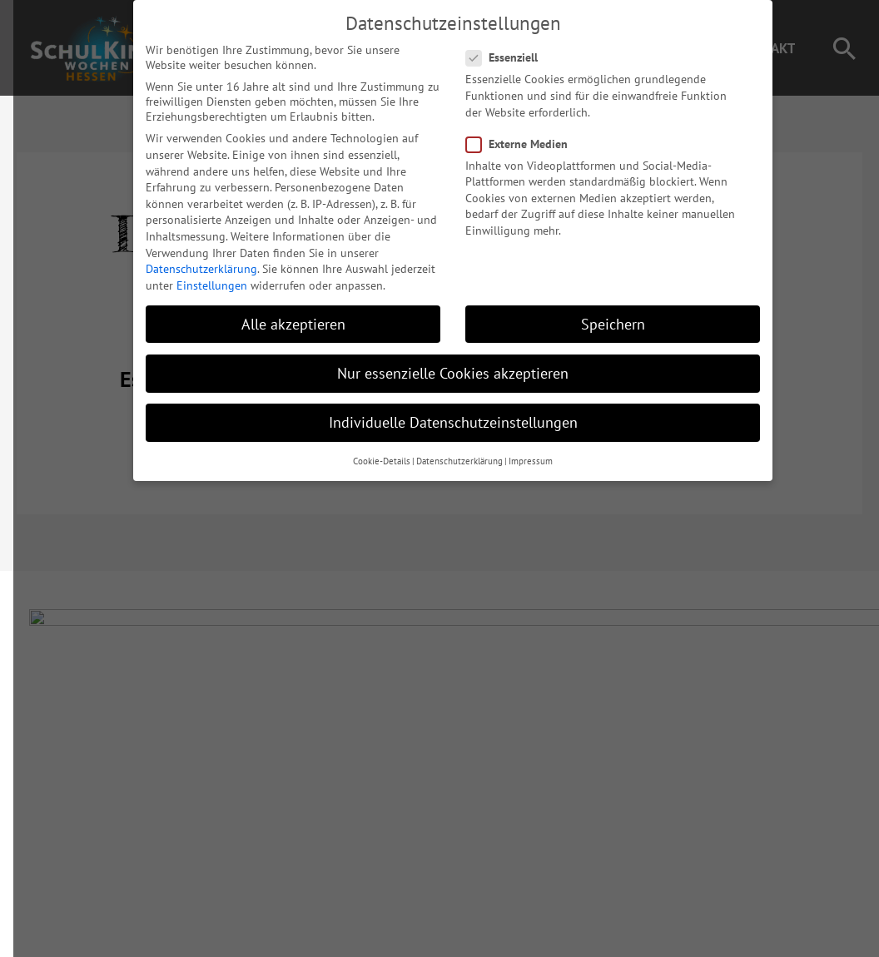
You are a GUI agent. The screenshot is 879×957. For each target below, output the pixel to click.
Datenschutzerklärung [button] (446, 448)
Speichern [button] (600, 310)
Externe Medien (508, 129)
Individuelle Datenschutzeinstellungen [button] (439, 408)
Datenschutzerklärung (188, 254)
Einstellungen (198, 271)
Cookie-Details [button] (368, 448)
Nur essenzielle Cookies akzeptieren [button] (439, 359)
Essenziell (493, 44)
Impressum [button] (517, 448)
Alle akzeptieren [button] (280, 310)
